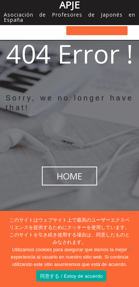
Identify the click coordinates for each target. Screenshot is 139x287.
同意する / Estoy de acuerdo (71, 276)
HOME (69, 176)
